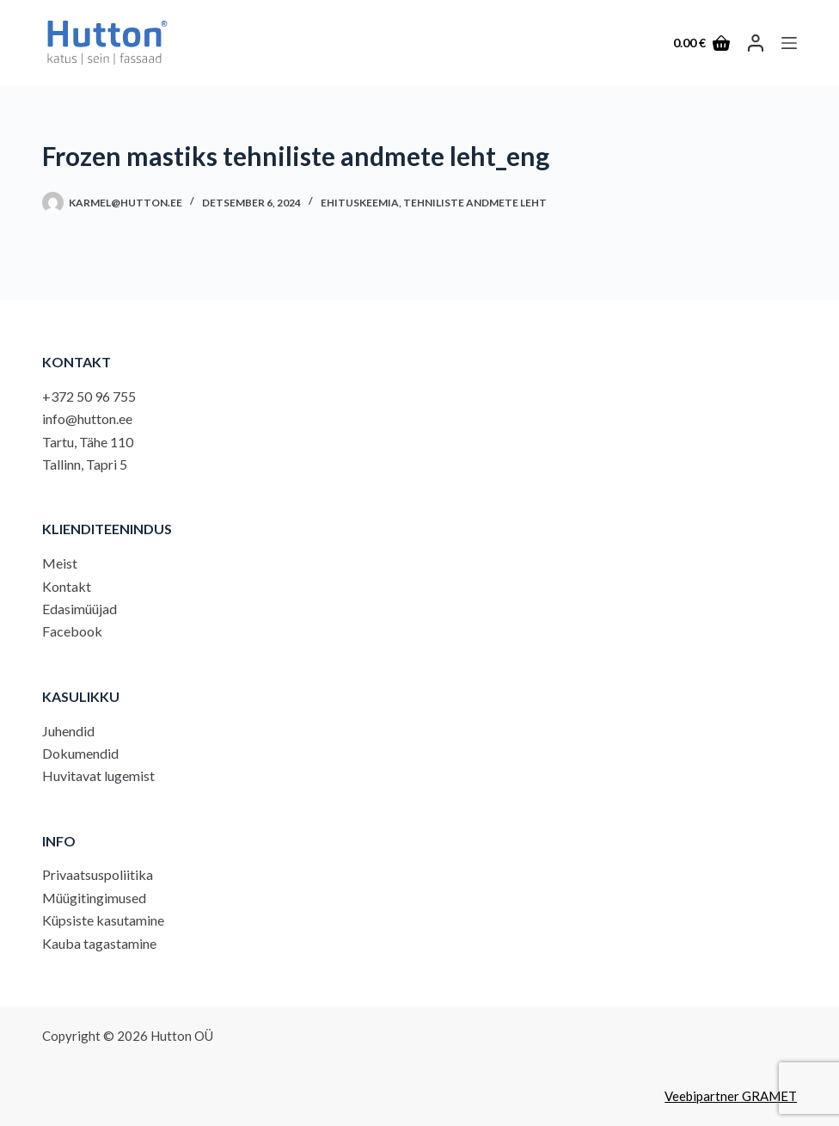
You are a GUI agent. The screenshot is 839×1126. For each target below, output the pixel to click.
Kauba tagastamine (99, 943)
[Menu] (789, 43)
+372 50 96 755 (89, 396)
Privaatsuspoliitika (97, 874)
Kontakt (66, 586)
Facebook (72, 631)
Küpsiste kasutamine (103, 920)
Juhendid (68, 731)
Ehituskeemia (360, 202)
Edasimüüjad (79, 608)
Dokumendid (80, 753)
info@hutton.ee (87, 418)
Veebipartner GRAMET (730, 1096)
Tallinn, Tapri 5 (84, 464)
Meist (59, 563)
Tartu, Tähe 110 (87, 442)
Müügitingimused (94, 897)
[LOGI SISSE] (755, 43)
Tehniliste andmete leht (475, 202)
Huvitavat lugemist (98, 775)
